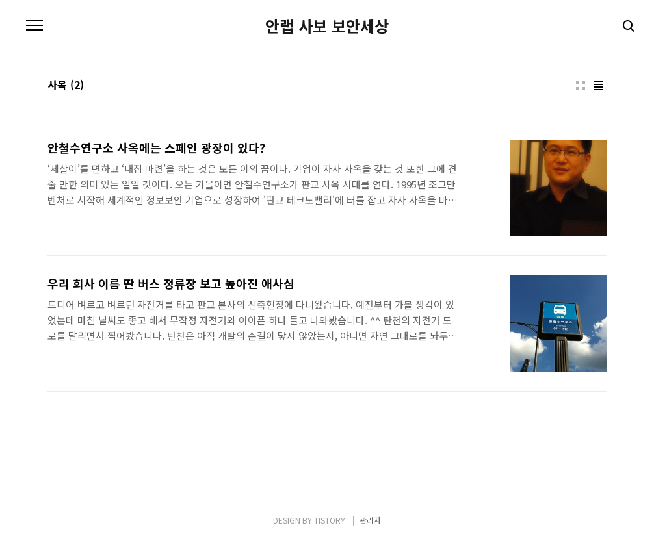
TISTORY (329, 520)
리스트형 (599, 86)
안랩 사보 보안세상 (327, 26)
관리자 (370, 520)
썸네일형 (580, 86)
